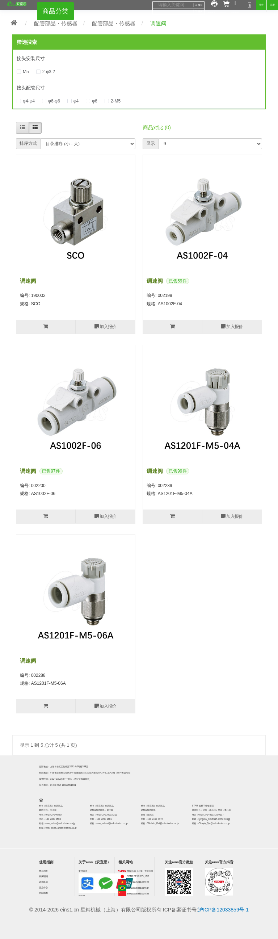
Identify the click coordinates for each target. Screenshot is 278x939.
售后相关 (43, 870)
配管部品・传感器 (55, 23)
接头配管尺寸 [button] (31, 88)
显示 (150, 143)
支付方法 (83, 870)
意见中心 (43, 887)
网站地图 (43, 893)
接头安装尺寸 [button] (31, 58)
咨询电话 (43, 882)
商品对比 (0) (157, 127)
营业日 (82, 895)
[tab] (139, 58)
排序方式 (28, 143)
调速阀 (158, 23)
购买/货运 (44, 876)
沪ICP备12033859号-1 (223, 910)
